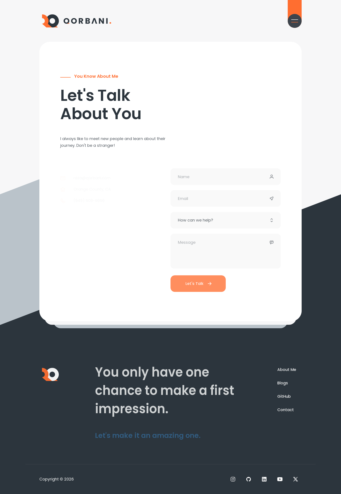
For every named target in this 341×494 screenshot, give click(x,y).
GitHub (284, 399)
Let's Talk (199, 288)
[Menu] (295, 21)
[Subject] (225, 225)
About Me (286, 370)
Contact (285, 414)
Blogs (282, 385)
